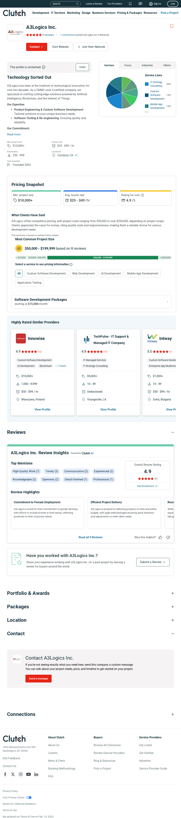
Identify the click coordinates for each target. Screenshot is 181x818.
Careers (52, 753)
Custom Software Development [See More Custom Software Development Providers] (157, 95)
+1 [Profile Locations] (76, 155)
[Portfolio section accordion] (90, 593)
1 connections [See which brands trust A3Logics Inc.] (67, 34)
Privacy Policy (10, 791)
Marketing (73, 13)
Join (172, 3)
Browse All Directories (107, 745)
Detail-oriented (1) (76, 479)
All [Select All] (19, 273)
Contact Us (9, 766)
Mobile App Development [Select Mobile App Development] (142, 273)
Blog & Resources (104, 760)
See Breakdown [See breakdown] (145, 486)
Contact (34, 46)
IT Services (58, 13)
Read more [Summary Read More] (14, 134)
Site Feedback (11, 758)
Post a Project (169, 13)
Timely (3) (51, 471)
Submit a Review (150, 562)
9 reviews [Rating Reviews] (48, 35)
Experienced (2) (103, 471)
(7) (170, 352)
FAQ (50, 776)
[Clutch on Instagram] (20, 774)
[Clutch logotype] (14, 738)
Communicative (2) (76, 471)
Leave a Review (94, 3)
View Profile (42, 409)
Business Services (103, 13)
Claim (82, 67)
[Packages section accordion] (90, 606)
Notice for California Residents (19, 803)
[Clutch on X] (12, 774)
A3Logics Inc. (41, 27)
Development (40, 13)
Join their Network (93, 46)
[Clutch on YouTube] (28, 774)
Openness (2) (50, 479)
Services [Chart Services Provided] (109, 65)
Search (56, 3)
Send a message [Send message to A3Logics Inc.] (38, 678)
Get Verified (146, 753)
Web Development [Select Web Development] (83, 273)
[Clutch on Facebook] (5, 774)
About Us (53, 745)
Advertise (145, 760)
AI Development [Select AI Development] (111, 273)
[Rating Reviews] (34, 35)
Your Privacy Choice (13, 797)
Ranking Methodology (61, 768)
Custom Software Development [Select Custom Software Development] (46, 273)
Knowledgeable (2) (24, 479)
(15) (105, 352)
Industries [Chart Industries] (147, 65)
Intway (165, 338)
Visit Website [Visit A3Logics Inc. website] (60, 46)
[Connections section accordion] (90, 714)
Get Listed (145, 745)
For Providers (114, 3)
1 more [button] (61, 366)
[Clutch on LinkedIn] (36, 774)
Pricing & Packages (129, 13)
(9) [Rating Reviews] (155, 478)
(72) (40, 352)
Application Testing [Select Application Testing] (29, 282)
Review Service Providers (109, 753)
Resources (150, 13)
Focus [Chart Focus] (127, 65)
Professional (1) (103, 479)
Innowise (36, 338)
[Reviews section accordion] (90, 432)
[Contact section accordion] (90, 633)
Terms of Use (10, 810)
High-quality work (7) (26, 471)
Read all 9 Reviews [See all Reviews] (91, 537)
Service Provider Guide (153, 768)
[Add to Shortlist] (172, 26)
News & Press (56, 760)
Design (86, 13)
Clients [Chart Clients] (167, 65)
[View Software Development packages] (91, 301)
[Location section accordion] (90, 620)
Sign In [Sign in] (157, 3)
